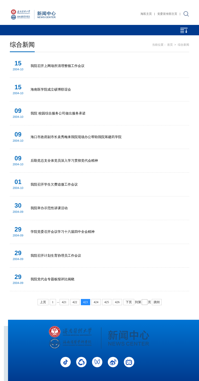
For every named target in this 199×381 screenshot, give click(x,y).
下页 (129, 302)
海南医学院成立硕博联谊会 (51, 89)
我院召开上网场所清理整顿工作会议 (57, 66)
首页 (170, 44)
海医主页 (146, 13)
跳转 (157, 302)
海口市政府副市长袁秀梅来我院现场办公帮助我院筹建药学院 (76, 137)
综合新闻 (183, 44)
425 (106, 302)
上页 (43, 302)
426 (117, 302)
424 (96, 302)
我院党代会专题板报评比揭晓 (52, 279)
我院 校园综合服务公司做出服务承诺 (58, 113)
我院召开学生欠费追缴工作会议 (54, 184)
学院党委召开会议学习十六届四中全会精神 (63, 232)
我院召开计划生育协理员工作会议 (56, 255)
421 (64, 302)
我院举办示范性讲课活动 (49, 208)
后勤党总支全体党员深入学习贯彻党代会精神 (64, 160)
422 (75, 302)
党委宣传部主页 (167, 13)
